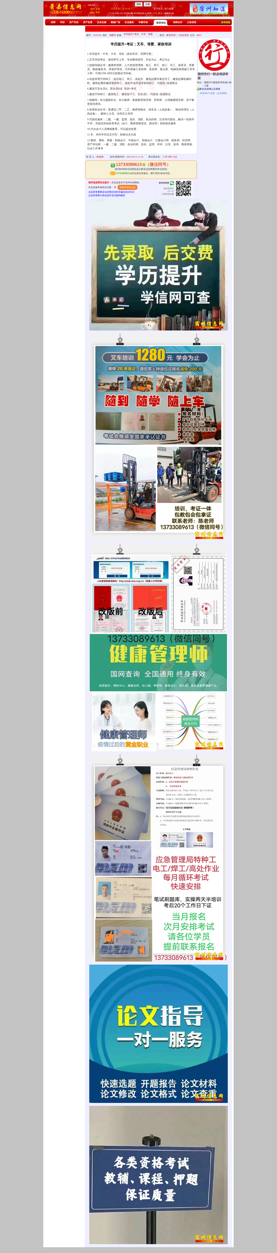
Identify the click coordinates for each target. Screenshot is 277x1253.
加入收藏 (169, 8)
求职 (62, 22)
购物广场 (115, 22)
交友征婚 (101, 22)
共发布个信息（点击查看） (214, 93)
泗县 (97, 12)
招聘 (53, 22)
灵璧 (97, 9)
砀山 (92, 12)
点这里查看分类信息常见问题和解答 (106, 195)
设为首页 (158, 8)
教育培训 (161, 23)
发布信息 (225, 22)
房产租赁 (87, 22)
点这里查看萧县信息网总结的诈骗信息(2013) (111, 192)
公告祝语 (191, 22)
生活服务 (129, 22)
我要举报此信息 (127, 187)
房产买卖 (73, 22)
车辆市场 (143, 22)
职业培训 (184, 35)
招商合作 (177, 22)
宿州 (92, 9)
